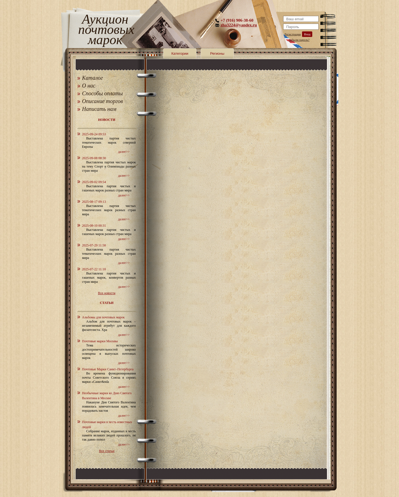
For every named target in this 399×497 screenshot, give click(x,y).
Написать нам (99, 109)
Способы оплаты (102, 93)
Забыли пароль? (299, 39)
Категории (180, 53)
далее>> (124, 152)
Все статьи (106, 451)
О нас (88, 86)
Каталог (92, 78)
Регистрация (293, 34)
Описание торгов (102, 101)
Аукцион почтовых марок (105, 30)
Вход (307, 34)
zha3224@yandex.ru (239, 25)
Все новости (107, 293)
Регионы (217, 53)
